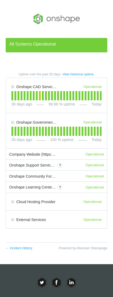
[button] (12, 87)
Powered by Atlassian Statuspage (83, 248)
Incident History (19, 248)
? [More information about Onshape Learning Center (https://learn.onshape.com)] (60, 187)
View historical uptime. (78, 74)
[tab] (12, 95)
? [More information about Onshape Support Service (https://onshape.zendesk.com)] (60, 165)
